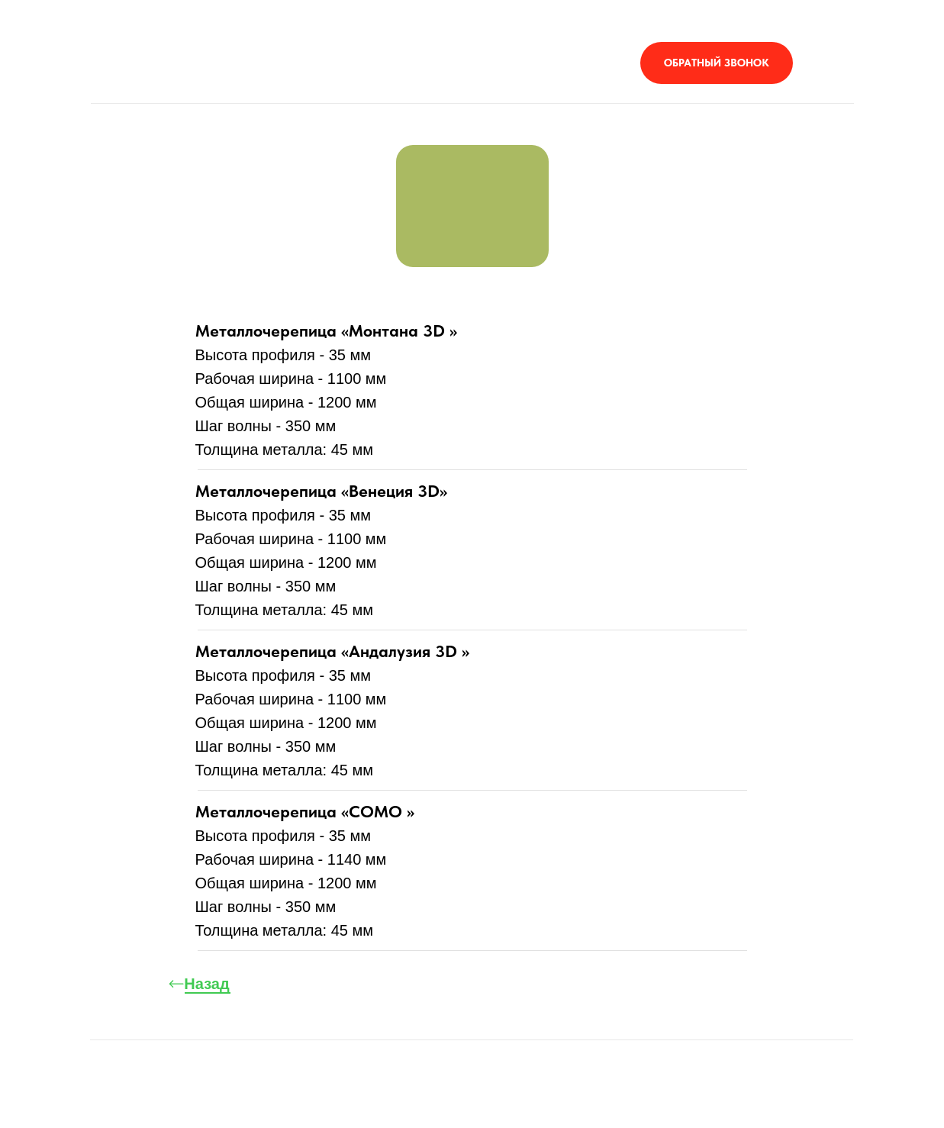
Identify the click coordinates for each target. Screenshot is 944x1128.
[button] (716, 63)
